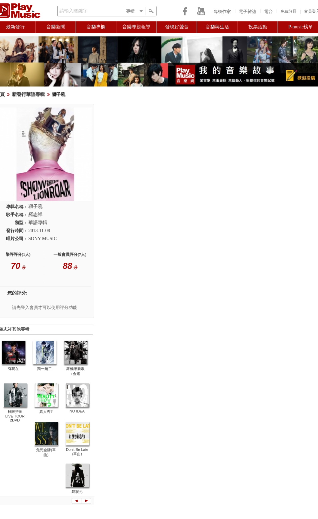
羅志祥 (35, 214)
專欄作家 (222, 11)
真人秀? (45, 411)
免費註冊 (289, 11)
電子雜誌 (247, 11)
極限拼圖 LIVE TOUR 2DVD (15, 415)
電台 (268, 11)
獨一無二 (44, 369)
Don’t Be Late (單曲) (77, 452)
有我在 (13, 369)
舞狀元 (77, 492)
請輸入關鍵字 (74, 10)
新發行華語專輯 (28, 94)
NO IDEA (77, 411)
